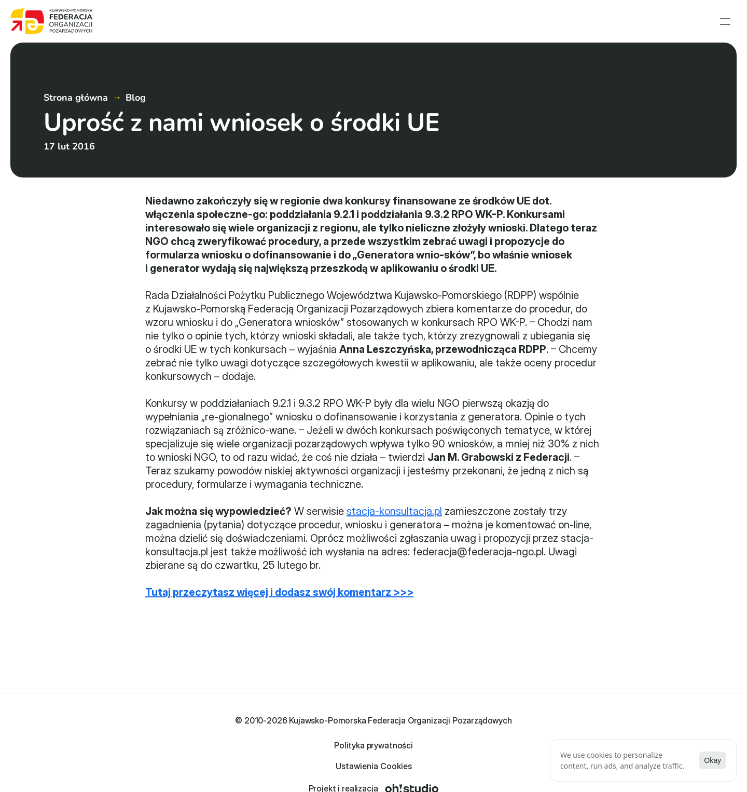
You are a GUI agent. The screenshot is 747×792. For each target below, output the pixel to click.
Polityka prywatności (335, 765)
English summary (657, 23)
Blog (136, 142)
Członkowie (584, 23)
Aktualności (473, 23)
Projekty (529, 23)
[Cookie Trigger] (420, 765)
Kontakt (722, 23)
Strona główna (405, 23)
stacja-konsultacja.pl (394, 556)
